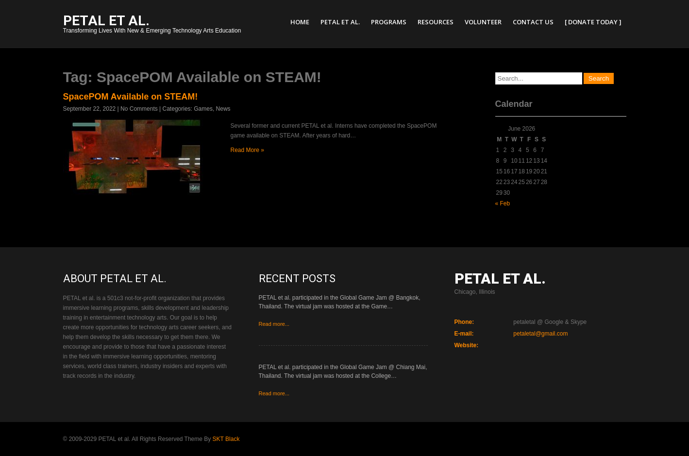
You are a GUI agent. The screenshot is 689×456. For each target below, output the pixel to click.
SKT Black (226, 439)
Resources (436, 21)
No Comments (139, 108)
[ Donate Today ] (593, 21)
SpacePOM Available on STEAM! (130, 96)
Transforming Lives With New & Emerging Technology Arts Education (152, 25)
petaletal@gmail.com (540, 333)
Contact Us (533, 21)
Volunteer (483, 21)
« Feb (502, 203)
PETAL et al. (340, 21)
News (223, 108)
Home (299, 21)
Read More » (247, 150)
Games (203, 108)
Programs (388, 21)
